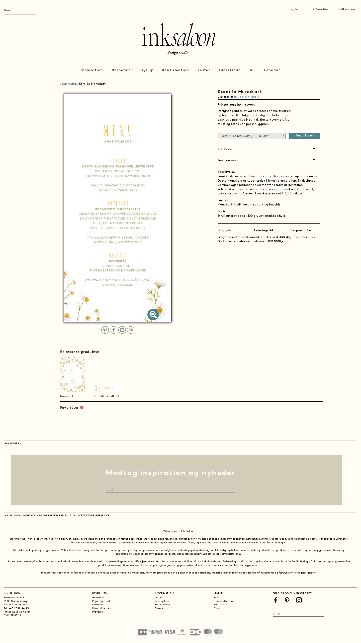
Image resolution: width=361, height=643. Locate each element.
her (313, 237)
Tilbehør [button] (271, 70)
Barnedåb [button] (121, 70)
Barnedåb (69, 84)
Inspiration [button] (92, 70)
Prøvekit (97, 612)
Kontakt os (221, 604)
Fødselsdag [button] (230, 70)
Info (289, 241)
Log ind (294, 9)
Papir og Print (101, 601)
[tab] (269, 104)
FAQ (216, 597)
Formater (98, 604)
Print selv (225, 149)
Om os (159, 597)
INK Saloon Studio (246, 97)
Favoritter (322, 9)
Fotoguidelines (101, 608)
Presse (159, 608)
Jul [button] (252, 70)
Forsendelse (162, 604)
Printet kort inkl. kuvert (236, 104)
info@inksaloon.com (17, 612)
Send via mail (228, 160)
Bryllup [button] (146, 70)
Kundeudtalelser (224, 601)
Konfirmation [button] (175, 70)
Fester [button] (204, 70)
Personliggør (304, 135)
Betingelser (162, 601)
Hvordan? (98, 597)
